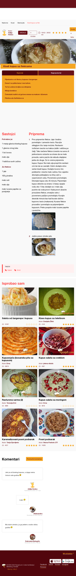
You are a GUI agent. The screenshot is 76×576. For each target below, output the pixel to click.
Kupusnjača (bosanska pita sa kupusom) (19, 347)
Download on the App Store (55, 561)
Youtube (57, 564)
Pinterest (43, 567)
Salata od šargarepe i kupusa (19, 306)
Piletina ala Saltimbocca (14, 98)
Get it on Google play (68, 561)
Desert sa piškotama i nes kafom (17, 83)
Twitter (50, 564)
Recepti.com (38, 4)
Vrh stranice (67, 553)
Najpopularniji (56, 73)
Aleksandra (38, 514)
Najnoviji (20, 73)
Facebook (43, 564)
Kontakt (16, 566)
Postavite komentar (34, 459)
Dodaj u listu (73, 29)
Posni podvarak (56, 427)
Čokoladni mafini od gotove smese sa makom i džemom (26, 94)
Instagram (65, 564)
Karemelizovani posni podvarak (19, 427)
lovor (19, 270)
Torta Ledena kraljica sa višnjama (18, 87)
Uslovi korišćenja (29, 565)
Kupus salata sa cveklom (56, 347)
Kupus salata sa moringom (56, 388)
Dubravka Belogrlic (32, 541)
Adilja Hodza (10, 33)
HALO (15, 569)
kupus (10, 270)
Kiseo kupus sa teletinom (56, 306)
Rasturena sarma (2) (19, 388)
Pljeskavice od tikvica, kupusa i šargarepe (21, 79)
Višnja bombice (11, 91)
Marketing (10, 566)
